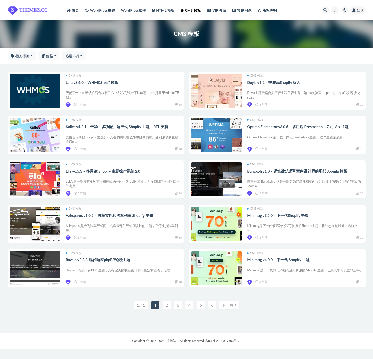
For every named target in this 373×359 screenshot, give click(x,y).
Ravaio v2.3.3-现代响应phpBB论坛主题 (98, 268)
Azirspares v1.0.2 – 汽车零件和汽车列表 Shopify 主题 (110, 222)
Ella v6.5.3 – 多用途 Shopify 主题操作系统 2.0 (103, 175)
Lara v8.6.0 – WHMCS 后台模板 (92, 82)
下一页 (229, 315)
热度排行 (72, 56)
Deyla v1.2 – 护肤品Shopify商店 (274, 82)
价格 (47, 56)
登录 (358, 10)
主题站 (171, 351)
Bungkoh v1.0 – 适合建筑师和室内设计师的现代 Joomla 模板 (298, 175)
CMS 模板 (74, 76)
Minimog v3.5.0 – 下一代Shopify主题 (278, 222)
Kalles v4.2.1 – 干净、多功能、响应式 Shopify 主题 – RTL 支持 (117, 129)
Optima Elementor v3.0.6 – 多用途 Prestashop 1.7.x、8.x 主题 (298, 129)
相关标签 (20, 56)
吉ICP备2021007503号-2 (222, 351)
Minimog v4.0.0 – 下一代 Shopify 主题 (279, 268)
